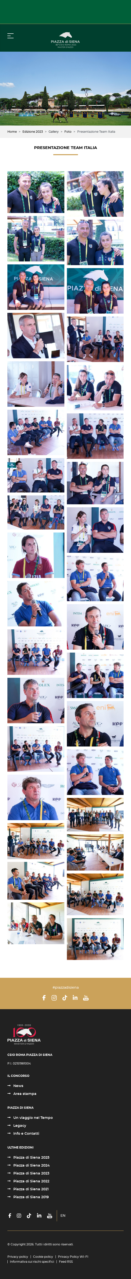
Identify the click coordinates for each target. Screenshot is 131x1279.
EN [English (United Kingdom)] (62, 1215)
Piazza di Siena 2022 (30, 1181)
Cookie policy (43, 1256)
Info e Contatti (25, 1133)
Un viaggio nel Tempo (32, 1118)
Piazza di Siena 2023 (30, 1173)
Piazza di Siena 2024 (31, 1165)
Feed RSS (66, 1261)
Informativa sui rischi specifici (32, 1261)
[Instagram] (54, 998)
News (17, 1086)
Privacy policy (17, 1256)
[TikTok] (64, 998)
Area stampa (24, 1094)
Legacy (19, 1126)
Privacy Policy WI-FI (73, 1256)
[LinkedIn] (75, 998)
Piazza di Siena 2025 (30, 1157)
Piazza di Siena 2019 (30, 1197)
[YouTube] (86, 998)
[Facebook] (44, 998)
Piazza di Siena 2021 (30, 1189)
